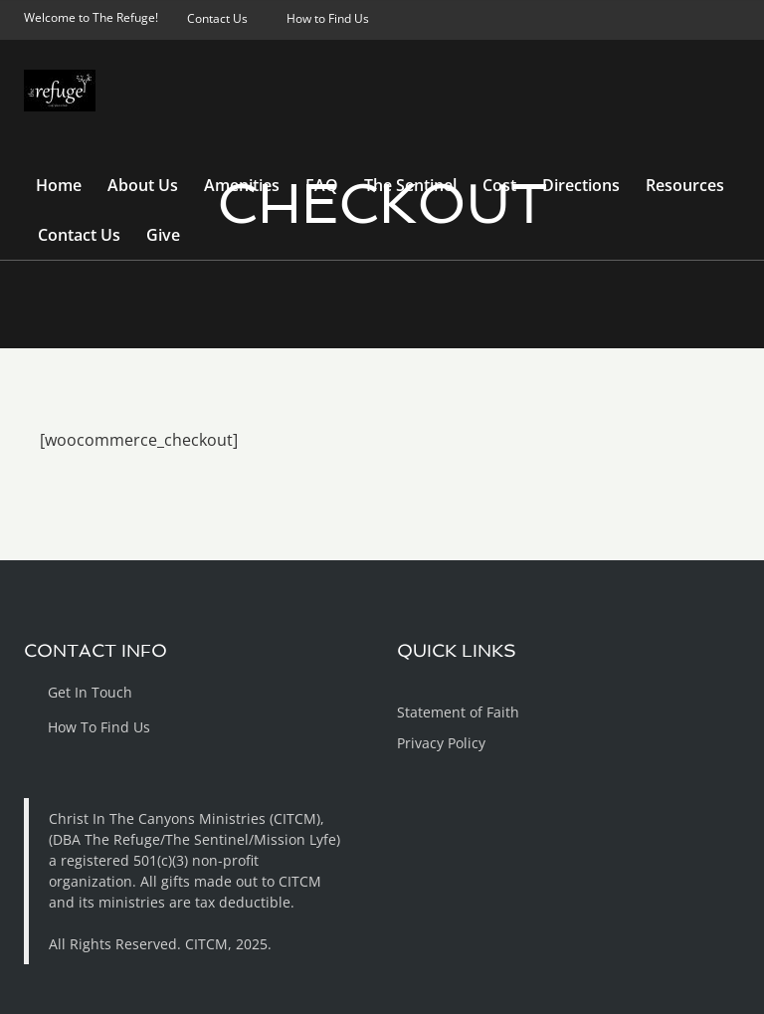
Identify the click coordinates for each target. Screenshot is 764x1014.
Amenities (242, 185)
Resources (685, 185)
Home (59, 185)
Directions (581, 185)
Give (163, 235)
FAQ (321, 185)
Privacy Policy (441, 742)
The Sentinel (410, 185)
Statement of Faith (458, 712)
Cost (499, 185)
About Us (142, 185)
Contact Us (79, 235)
